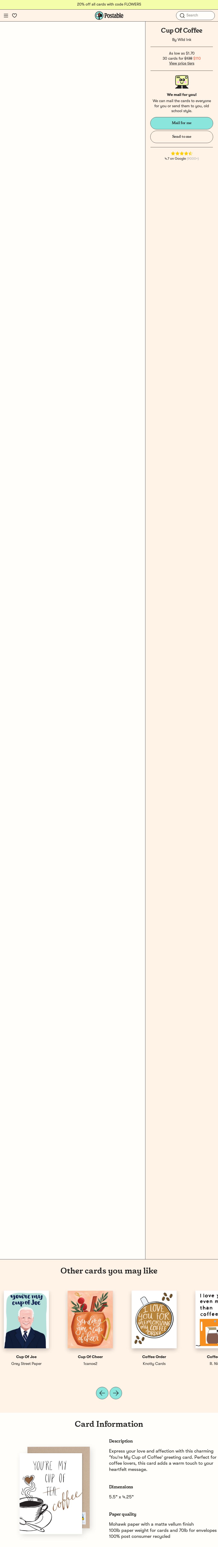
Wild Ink (184, 40)
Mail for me (182, 123)
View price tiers (181, 63)
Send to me (181, 137)
